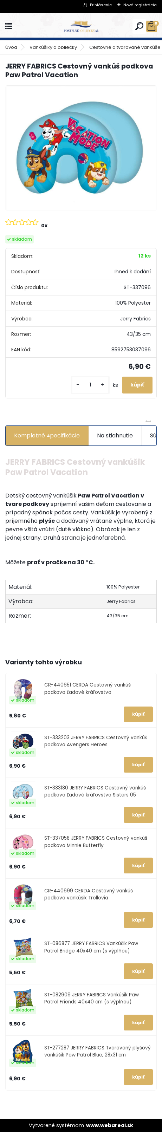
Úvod (11, 47)
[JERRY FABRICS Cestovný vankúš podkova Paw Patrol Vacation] (81, 148)
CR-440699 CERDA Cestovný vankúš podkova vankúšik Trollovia (88, 894)
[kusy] (90, 385)
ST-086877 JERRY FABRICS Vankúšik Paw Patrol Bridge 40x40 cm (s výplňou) (91, 947)
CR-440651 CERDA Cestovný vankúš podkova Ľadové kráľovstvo (87, 688)
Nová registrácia (140, 5)
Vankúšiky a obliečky (53, 47)
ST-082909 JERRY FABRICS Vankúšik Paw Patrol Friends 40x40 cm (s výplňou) (91, 998)
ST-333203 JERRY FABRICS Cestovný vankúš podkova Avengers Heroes (95, 741)
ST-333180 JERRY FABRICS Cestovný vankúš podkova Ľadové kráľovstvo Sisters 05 (95, 791)
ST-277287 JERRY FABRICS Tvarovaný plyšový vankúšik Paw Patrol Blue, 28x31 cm (97, 1051)
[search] (139, 26)
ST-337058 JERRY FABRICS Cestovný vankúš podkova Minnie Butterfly (95, 841)
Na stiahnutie (115, 435)
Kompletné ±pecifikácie (47, 435)
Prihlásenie (101, 5)
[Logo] (81, 26)
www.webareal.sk (109, 1125)
